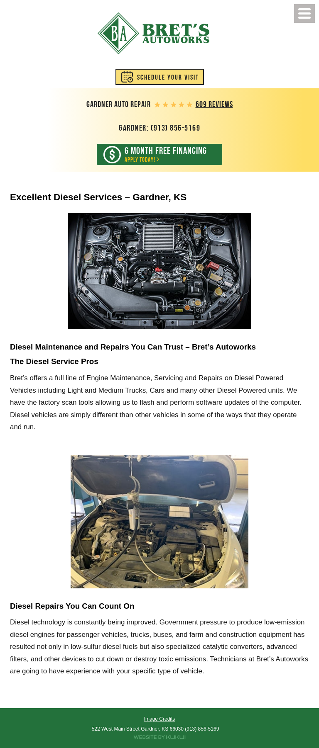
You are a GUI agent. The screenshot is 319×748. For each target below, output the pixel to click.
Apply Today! (166, 154)
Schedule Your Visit (168, 77)
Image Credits (159, 718)
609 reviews (214, 104)
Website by (159, 737)
